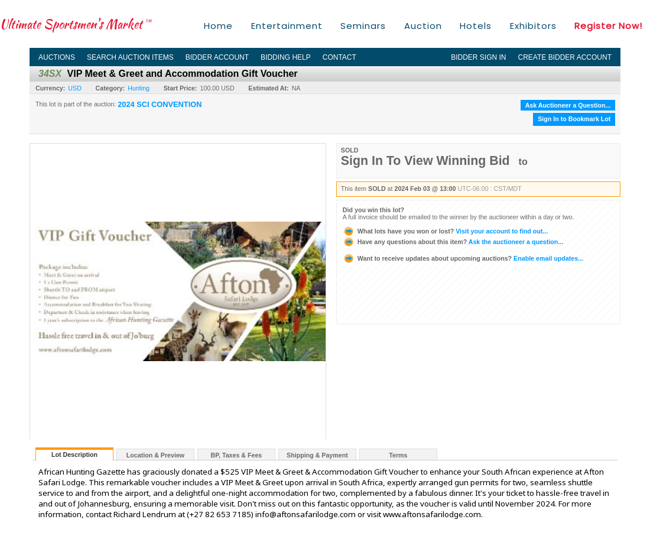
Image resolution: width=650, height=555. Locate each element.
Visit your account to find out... (445, 231)
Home (218, 26)
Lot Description (74, 454)
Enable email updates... (463, 258)
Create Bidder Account (565, 57)
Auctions (56, 57)
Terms (398, 455)
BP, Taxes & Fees (236, 455)
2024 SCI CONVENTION (160, 104)
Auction (423, 26)
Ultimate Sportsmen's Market (75, 24)
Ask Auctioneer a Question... (568, 105)
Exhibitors (533, 26)
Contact (339, 57)
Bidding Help (286, 57)
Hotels (476, 26)
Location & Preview (155, 455)
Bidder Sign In (478, 57)
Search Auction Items (130, 57)
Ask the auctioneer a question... (453, 241)
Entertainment (287, 26)
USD (75, 88)
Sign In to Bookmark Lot (574, 118)
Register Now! (608, 26)
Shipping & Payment (317, 455)
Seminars (363, 26)
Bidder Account (217, 57)
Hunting (139, 88)
